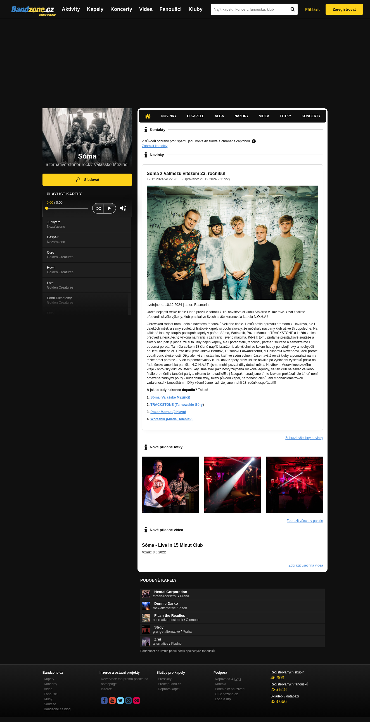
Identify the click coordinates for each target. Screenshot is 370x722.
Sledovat (87, 180)
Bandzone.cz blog (57, 709)
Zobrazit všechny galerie (305, 521)
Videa (146, 9)
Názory (241, 116)
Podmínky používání (230, 689)
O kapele (195, 116)
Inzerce (106, 689)
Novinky (169, 116)
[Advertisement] (185, 61)
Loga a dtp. (223, 699)
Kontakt (220, 684)
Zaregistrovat (344, 9)
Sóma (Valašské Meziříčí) (170, 397)
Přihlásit (312, 9)
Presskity (165, 679)
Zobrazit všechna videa (306, 565)
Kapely (95, 9)
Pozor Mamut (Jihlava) (168, 412)
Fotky (285, 116)
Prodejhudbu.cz (169, 684)
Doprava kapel (168, 689)
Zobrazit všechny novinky (304, 438)
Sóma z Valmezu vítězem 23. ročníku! (186, 173)
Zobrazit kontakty (154, 146)
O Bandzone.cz (226, 694)
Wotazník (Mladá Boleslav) (171, 419)
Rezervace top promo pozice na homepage (124, 681)
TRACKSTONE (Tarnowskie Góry (176, 405)
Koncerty (121, 9)
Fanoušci (171, 9)
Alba (219, 116)
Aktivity (71, 9)
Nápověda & (228, 679)
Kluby (196, 9)
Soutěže (50, 704)
